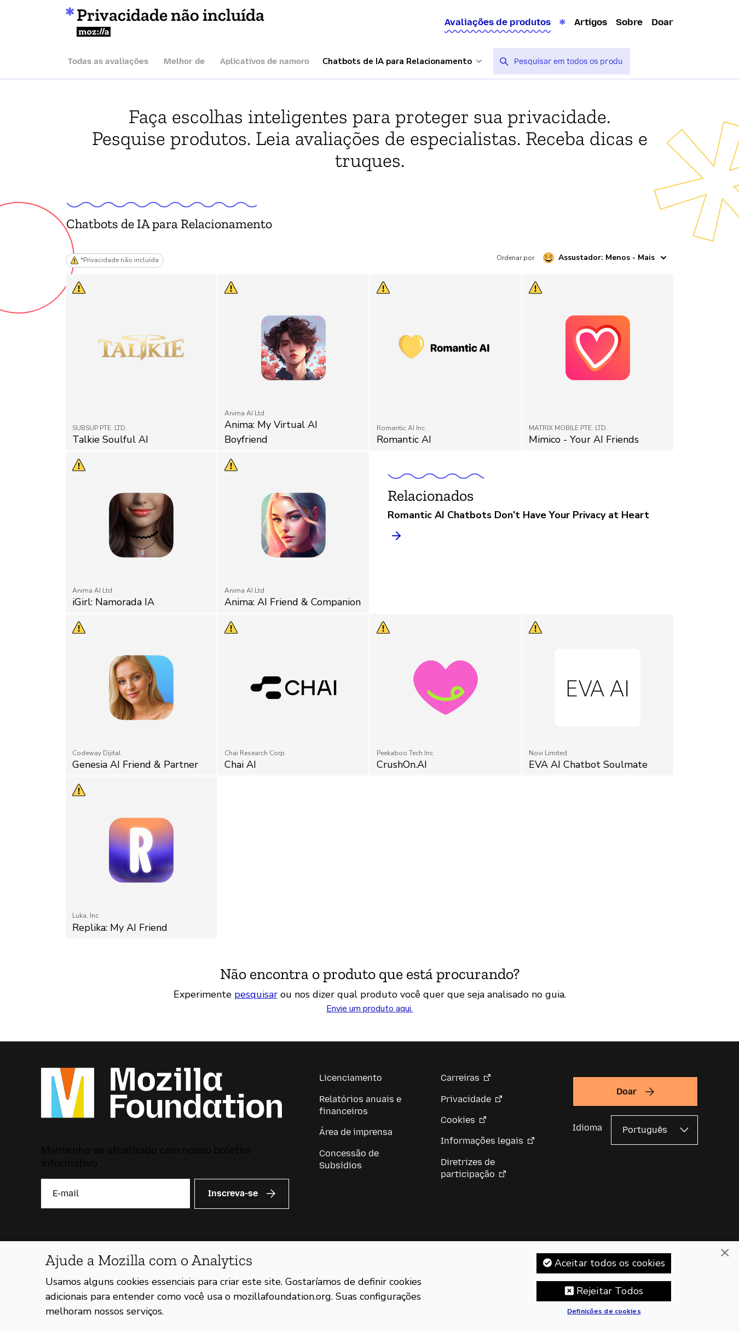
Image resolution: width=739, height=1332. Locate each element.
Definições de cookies (604, 1317)
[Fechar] (725, 1258)
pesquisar (256, 994)
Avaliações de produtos (497, 21)
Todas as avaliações (108, 61)
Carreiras (460, 1078)
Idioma (587, 1127)
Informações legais (482, 1141)
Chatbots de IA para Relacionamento (169, 223)
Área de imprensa (355, 1132)
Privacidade (466, 1099)
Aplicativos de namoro (264, 61)
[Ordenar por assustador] (604, 258)
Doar (662, 21)
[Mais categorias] (407, 61)
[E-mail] (115, 1193)
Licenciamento (350, 1078)
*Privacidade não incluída (119, 260)
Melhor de (184, 61)
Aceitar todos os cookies (610, 1268)
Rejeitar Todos (610, 1296)
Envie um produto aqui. (369, 1009)
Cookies (458, 1120)
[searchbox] (568, 61)
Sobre (629, 21)
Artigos (590, 21)
